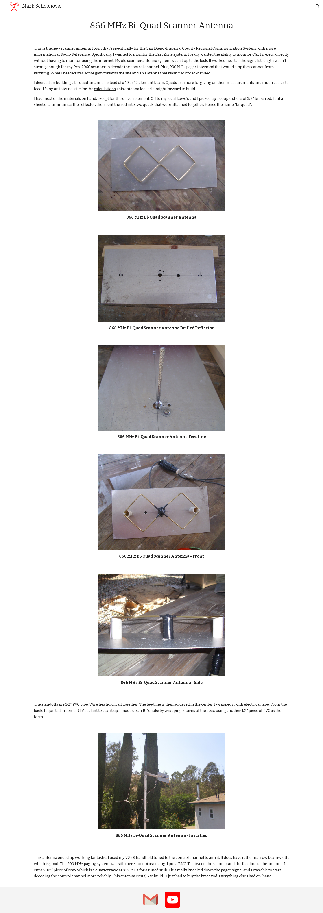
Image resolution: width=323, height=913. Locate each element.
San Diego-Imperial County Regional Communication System (201, 48)
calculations (105, 89)
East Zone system (170, 54)
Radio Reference (75, 54)
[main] (161, 26)
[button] (317, 6)
